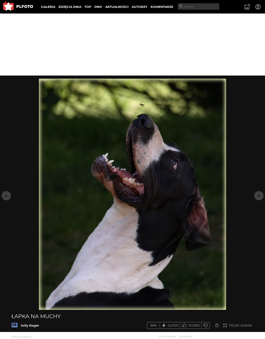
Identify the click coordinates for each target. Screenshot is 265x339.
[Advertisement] (132, 44)
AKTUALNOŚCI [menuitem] (117, 7)
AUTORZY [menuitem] (139, 7)
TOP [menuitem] (87, 7)
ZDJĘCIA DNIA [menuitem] (69, 7)
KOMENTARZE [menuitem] (162, 7)
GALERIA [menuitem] (48, 7)
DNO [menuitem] (98, 7)
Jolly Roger (30, 325)
